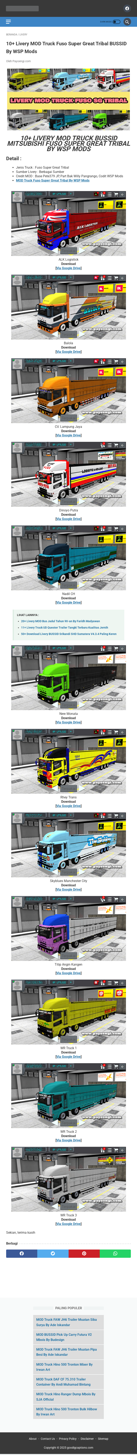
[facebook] (126, 8)
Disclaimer (87, 1439)
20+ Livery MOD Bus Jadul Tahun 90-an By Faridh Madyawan (60, 622)
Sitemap (103, 1439)
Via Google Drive (68, 269)
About (33, 1439)
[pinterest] (84, 1254)
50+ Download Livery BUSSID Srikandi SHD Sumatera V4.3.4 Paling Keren (69, 634)
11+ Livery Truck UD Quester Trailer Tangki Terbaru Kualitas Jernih (64, 628)
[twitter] (52, 1254)
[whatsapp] (115, 1254)
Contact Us (48, 1439)
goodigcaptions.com (80, 1448)
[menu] (8, 21)
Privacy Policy (68, 1439)
